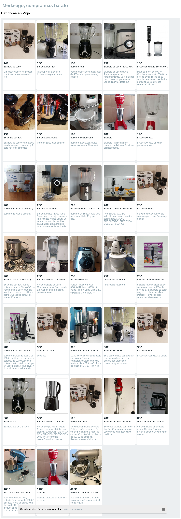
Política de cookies (72, 509)
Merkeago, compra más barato (35, 5)
